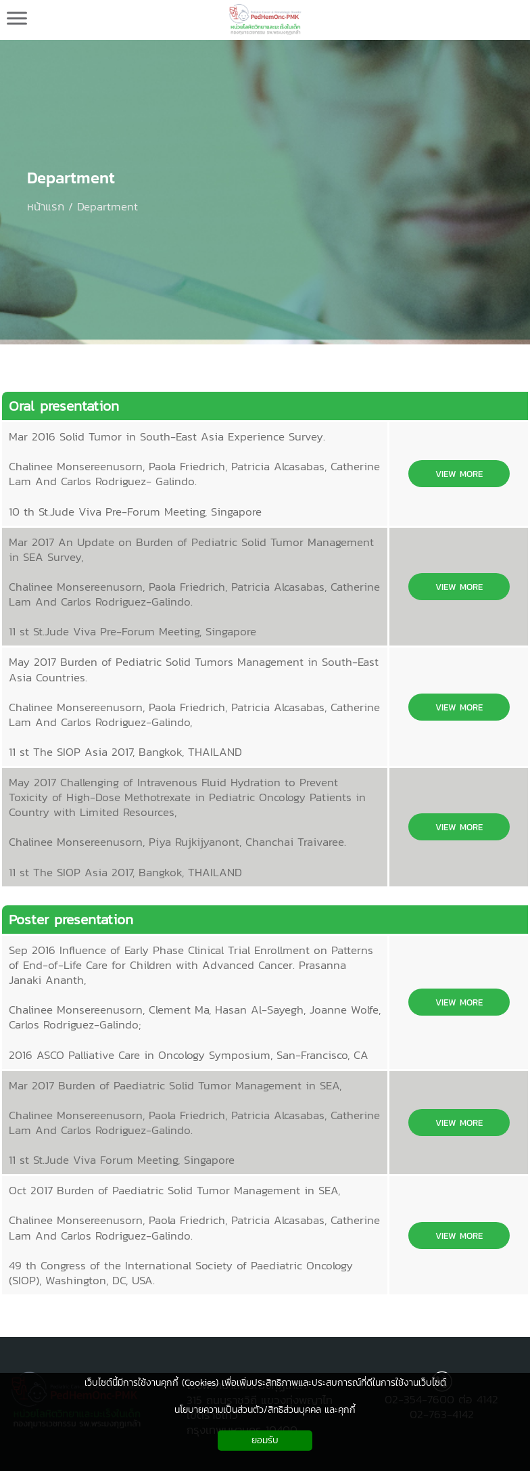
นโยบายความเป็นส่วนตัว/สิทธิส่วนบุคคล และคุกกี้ (265, 1410)
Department (71, 178)
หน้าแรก (45, 206)
